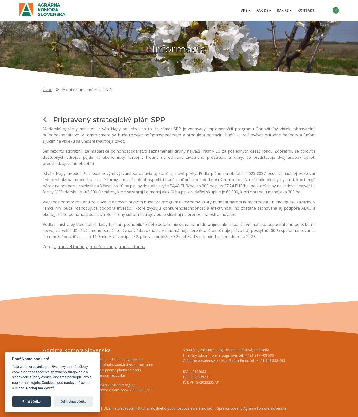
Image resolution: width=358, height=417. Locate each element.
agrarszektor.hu (69, 246)
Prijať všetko (31, 401)
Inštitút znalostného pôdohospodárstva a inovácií (174, 408)
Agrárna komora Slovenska (52, 9)
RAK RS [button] (282, 10)
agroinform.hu (99, 246)
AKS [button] (243, 10)
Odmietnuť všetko (73, 401)
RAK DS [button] (262, 10)
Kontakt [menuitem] (305, 10)
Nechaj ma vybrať (40, 388)
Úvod (47, 89)
